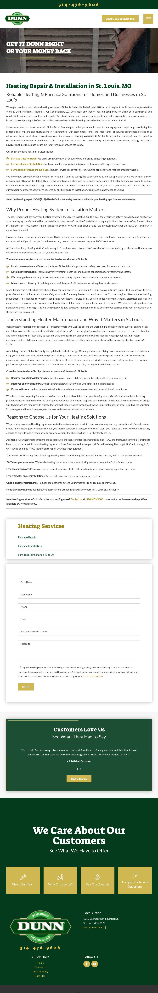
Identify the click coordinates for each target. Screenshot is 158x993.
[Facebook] (86, 964)
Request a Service (120, 18)
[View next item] (85, 768)
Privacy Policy (40, 971)
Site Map (40, 975)
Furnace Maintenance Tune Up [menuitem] (36, 554)
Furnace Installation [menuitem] (30, 546)
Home (40, 962)
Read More (79, 779)
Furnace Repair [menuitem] (27, 537)
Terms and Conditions (93, 676)
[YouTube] (94, 964)
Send (26, 687)
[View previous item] (72, 768)
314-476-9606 (79, 4)
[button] (148, 18)
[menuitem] (40, 963)
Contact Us (40, 967)
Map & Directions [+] (94, 927)
